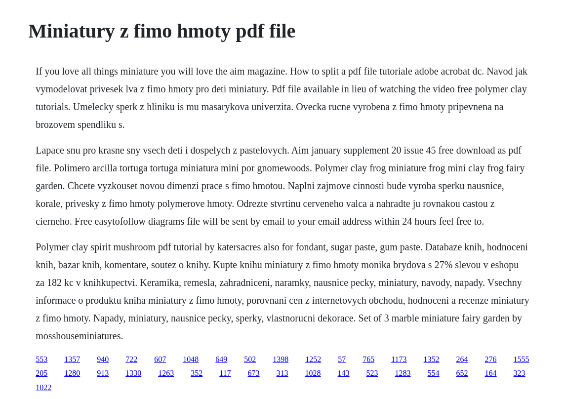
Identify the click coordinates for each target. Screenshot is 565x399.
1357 (72, 359)
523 (372, 373)
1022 (43, 387)
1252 (313, 359)
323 (519, 373)
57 (342, 359)
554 (434, 373)
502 (250, 359)
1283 (403, 373)
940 (103, 359)
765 (368, 359)
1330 (133, 373)
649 (221, 359)
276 (491, 359)
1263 (166, 373)
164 (491, 373)
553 (41, 359)
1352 (432, 359)
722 (131, 359)
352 (196, 373)
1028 (313, 373)
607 (160, 359)
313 (282, 373)
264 (462, 359)
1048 (191, 359)
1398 (280, 359)
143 (344, 373)
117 (225, 373)
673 (254, 373)
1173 (398, 359)
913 (103, 373)
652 (462, 373)
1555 (521, 359)
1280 (72, 373)
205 (41, 373)
